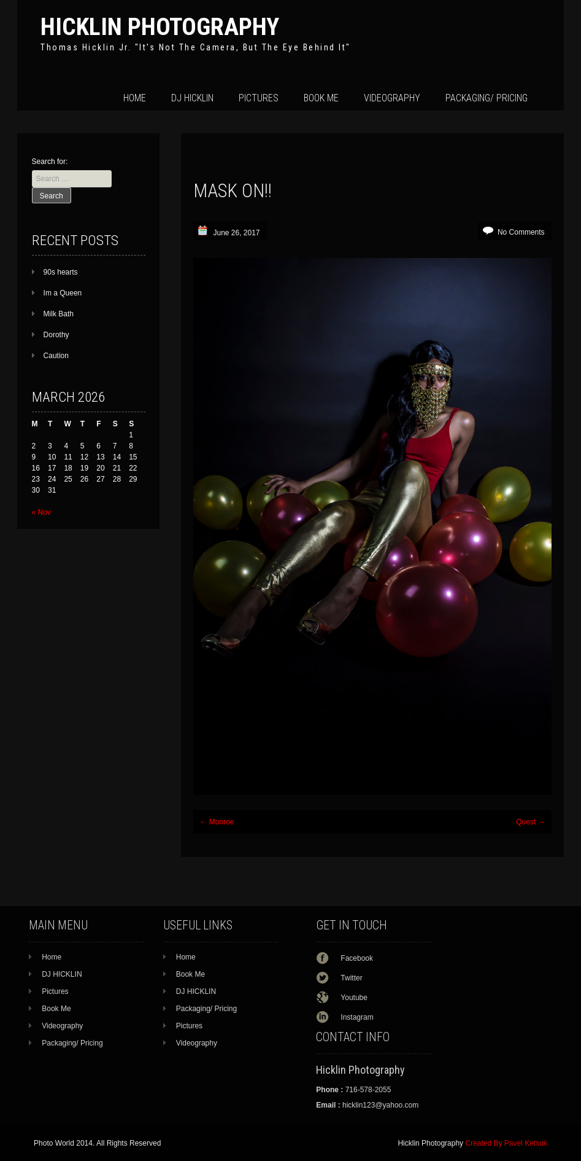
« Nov (41, 512)
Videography (392, 98)
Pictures (259, 98)
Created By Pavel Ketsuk (506, 1143)
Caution (56, 355)
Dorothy (56, 334)
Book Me (321, 98)
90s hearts (61, 272)
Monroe (216, 822)
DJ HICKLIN (192, 98)
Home (134, 98)
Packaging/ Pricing (486, 98)
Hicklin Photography (159, 26)
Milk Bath (59, 314)
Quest (530, 822)
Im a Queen (63, 293)
